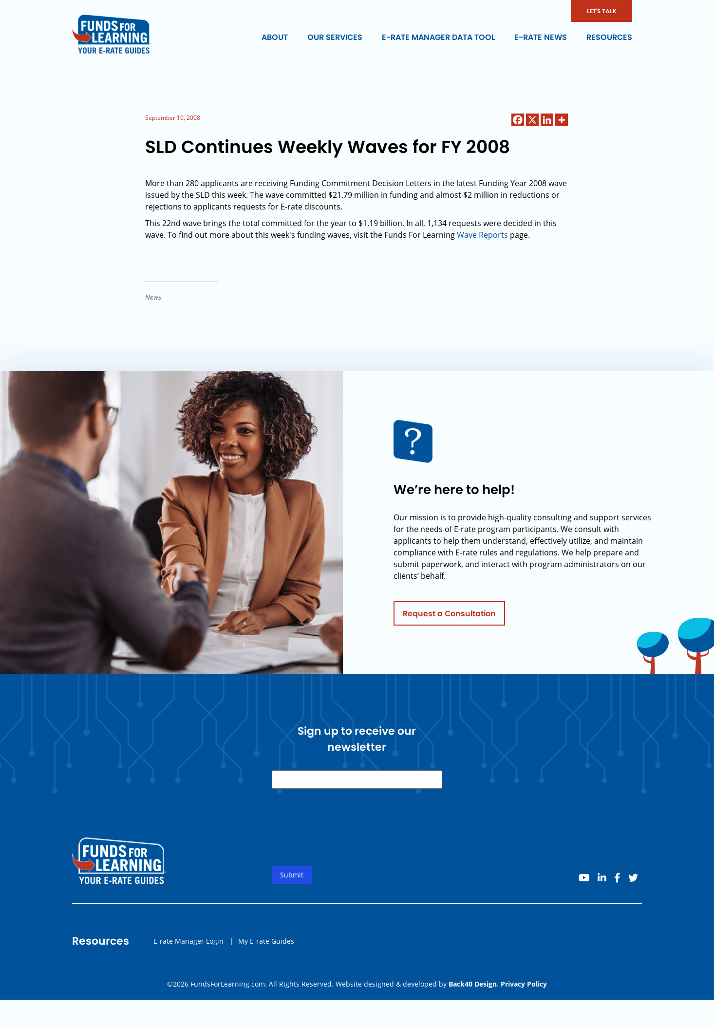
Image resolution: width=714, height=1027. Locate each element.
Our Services (334, 37)
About (275, 37)
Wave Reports (482, 234)
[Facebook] (517, 120)
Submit (291, 877)
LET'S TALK (602, 11)
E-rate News (540, 37)
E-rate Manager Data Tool (438, 37)
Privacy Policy (524, 984)
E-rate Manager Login (188, 943)
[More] (561, 120)
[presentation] (346, 838)
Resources (609, 37)
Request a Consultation (449, 616)
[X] (532, 120)
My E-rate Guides (266, 943)
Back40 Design (473, 984)
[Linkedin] (547, 120)
